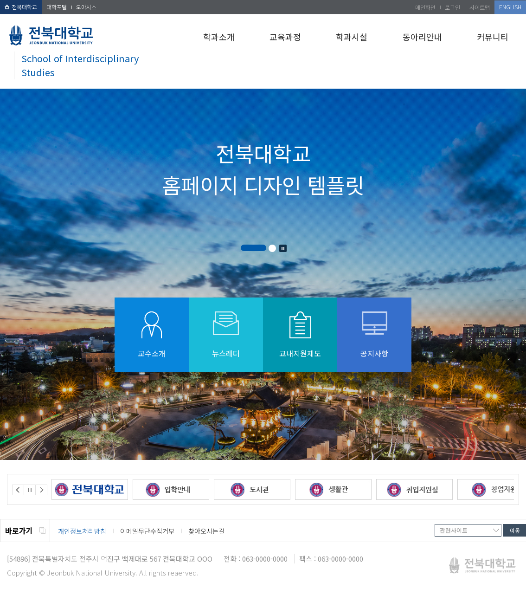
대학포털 (56, 7)
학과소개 (219, 37)
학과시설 (351, 37)
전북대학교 (21, 7)
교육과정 (285, 37)
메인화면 (425, 7)
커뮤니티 (492, 37)
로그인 (452, 7)
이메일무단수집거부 (147, 531)
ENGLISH (510, 7)
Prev (18, 490)
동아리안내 (422, 37)
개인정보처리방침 (82, 531)
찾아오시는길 (206, 531)
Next (41, 490)
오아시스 (86, 7)
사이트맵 (479, 7)
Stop (283, 248)
